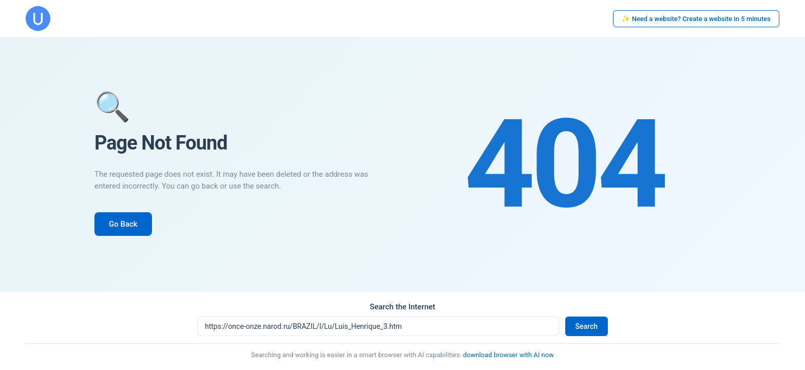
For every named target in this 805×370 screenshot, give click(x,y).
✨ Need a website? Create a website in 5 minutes (696, 19)
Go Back (123, 224)
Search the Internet (402, 306)
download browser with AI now (508, 355)
